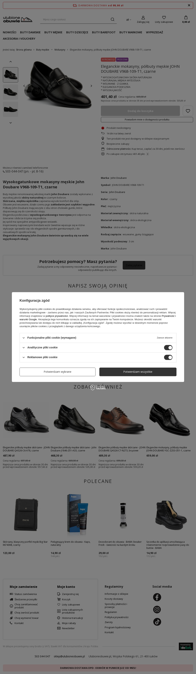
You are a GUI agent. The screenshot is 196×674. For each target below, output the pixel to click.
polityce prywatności (57, 316)
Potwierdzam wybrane (57, 371)
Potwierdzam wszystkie (137, 371)
